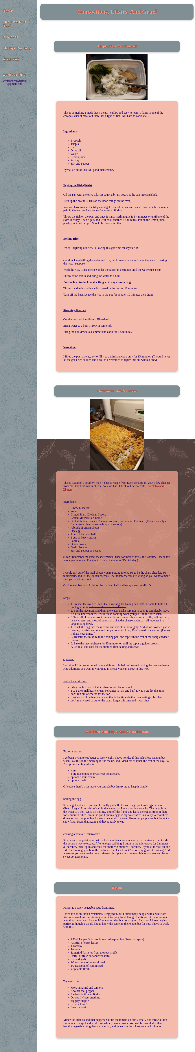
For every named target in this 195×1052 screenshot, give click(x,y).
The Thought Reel (14, 24)
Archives (11, 59)
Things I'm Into (17, 48)
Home (8, 11)
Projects (10, 37)
